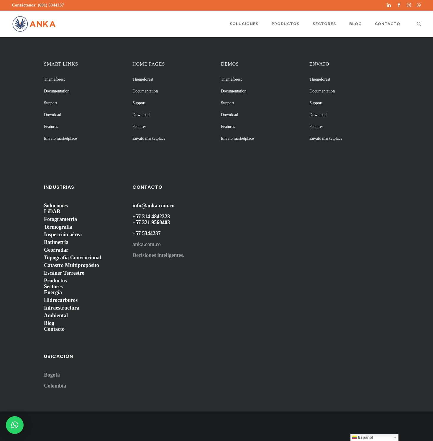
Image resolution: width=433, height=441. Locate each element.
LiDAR (52, 211)
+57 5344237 (146, 233)
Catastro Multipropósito (71, 265)
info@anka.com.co (153, 206)
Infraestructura (61, 308)
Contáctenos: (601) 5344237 (38, 5)
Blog (49, 323)
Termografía (58, 227)
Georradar (56, 250)
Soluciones (56, 206)
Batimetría (56, 242)
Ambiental (56, 315)
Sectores (53, 286)
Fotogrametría (60, 219)
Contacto (54, 329)
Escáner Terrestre (64, 273)
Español (362, 437)
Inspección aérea (63, 234)
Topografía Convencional (72, 258)
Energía (53, 292)
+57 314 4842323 (151, 216)
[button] (15, 425)
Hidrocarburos (61, 300)
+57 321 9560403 (151, 222)
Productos (55, 281)
